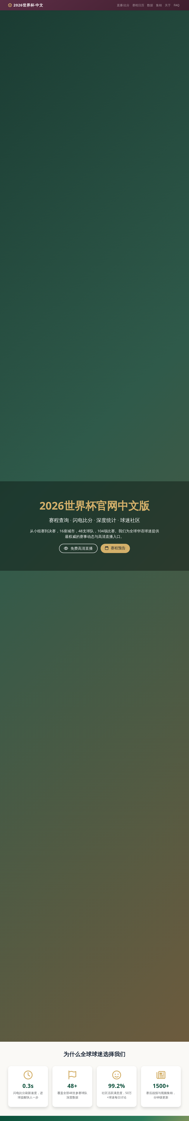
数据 (150, 5)
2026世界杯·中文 (25, 5)
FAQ (176, 5)
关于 (168, 5)
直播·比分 (123, 5)
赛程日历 (138, 5)
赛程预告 (115, 547)
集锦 (159, 5)
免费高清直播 (78, 548)
